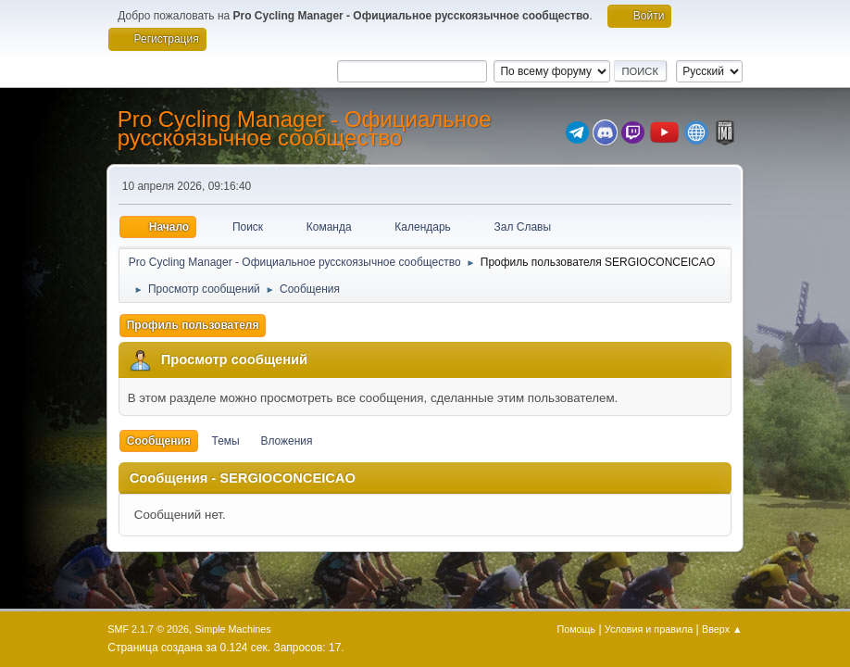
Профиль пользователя (193, 325)
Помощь (575, 629)
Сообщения (159, 440)
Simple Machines (233, 629)
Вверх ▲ (722, 629)
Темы (226, 440)
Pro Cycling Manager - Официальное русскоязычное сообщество (305, 128)
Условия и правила (649, 629)
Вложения (286, 440)
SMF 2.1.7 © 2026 (148, 629)
